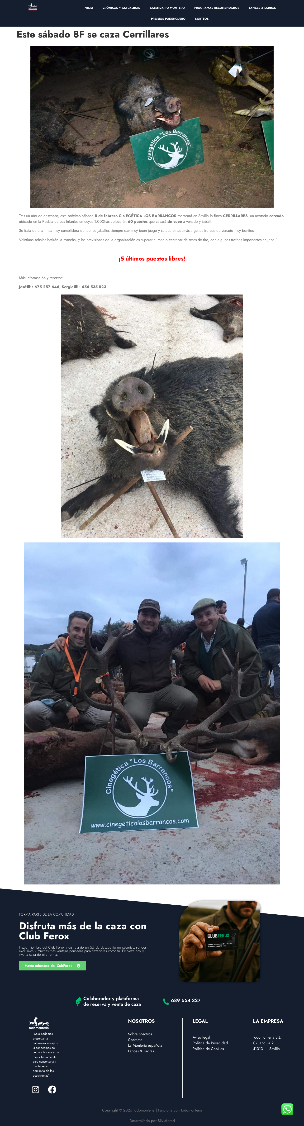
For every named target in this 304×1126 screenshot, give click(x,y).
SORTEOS (202, 19)
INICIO (88, 8)
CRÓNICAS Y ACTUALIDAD (121, 8)
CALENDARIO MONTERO (167, 8)
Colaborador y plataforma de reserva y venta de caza (112, 1001)
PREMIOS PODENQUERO (168, 19)
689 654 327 (186, 1000)
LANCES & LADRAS (262, 8)
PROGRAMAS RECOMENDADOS (216, 8)
